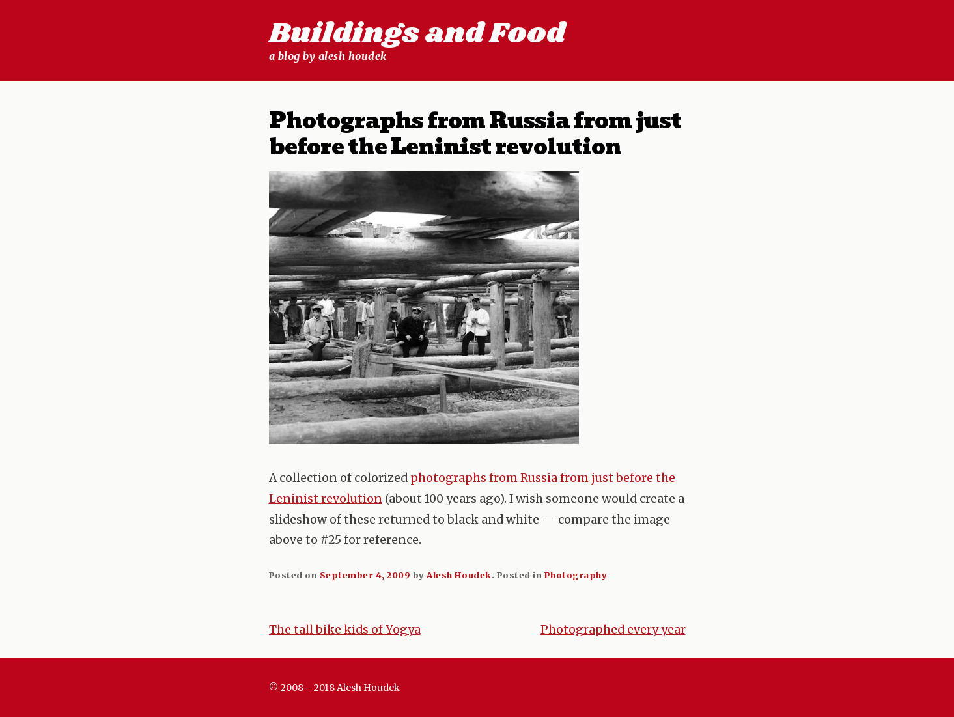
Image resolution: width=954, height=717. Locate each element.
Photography (576, 575)
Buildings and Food (417, 34)
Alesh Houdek (459, 575)
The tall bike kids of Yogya (345, 630)
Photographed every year (613, 630)
